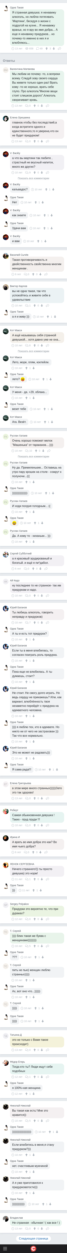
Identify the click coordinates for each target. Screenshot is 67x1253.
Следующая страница (33, 1238)
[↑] (47, 48)
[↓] (53, 48)
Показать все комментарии (33, 178)
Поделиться (59, 48)
